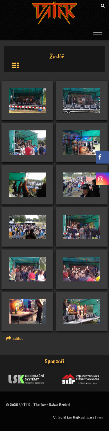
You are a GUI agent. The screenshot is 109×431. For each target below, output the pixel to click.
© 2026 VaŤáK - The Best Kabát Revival (38, 405)
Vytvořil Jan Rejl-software (73, 417)
